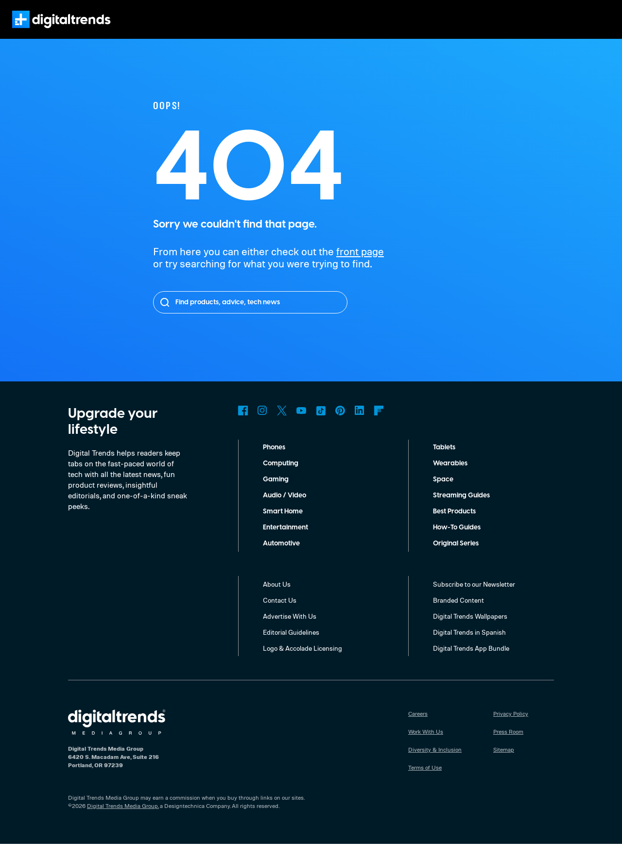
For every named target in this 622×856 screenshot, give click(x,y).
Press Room (509, 743)
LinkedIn (359, 423)
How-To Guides (458, 539)
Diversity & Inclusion (434, 761)
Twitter (282, 423)
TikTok (321, 423)
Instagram (262, 423)
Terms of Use (425, 779)
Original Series (457, 556)
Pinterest (340, 423)
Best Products (456, 523)
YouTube (301, 423)
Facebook (243, 423)
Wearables (450, 475)
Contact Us (279, 612)
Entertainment (286, 539)
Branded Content (458, 612)
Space (443, 491)
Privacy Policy (511, 725)
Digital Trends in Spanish (470, 644)
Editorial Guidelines (292, 644)
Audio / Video (284, 507)
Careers (418, 725)
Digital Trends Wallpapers (471, 628)
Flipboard (379, 423)
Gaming (275, 491)
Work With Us (426, 743)
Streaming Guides (462, 507)
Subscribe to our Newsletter (475, 596)
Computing (281, 475)
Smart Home (283, 523)
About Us (277, 596)
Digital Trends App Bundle (472, 660)
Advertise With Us (290, 628)
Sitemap (504, 761)
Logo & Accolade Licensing (304, 660)
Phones (275, 459)
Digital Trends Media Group (122, 817)
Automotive (281, 556)
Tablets (444, 459)
